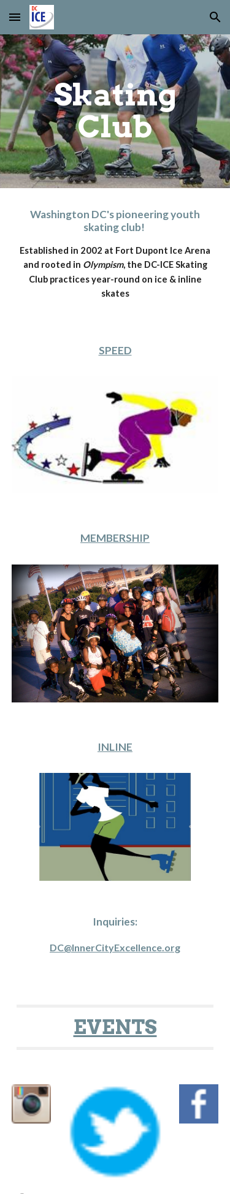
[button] (14, 17)
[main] (115, 111)
